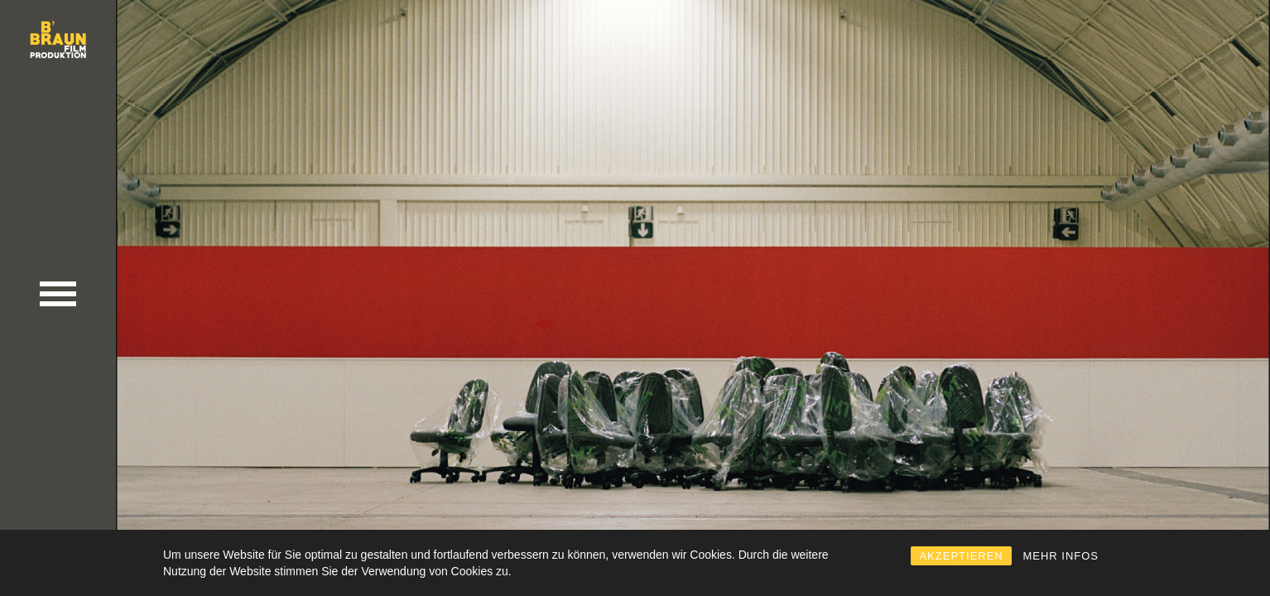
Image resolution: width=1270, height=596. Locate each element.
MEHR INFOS (1060, 556)
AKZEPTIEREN (961, 556)
